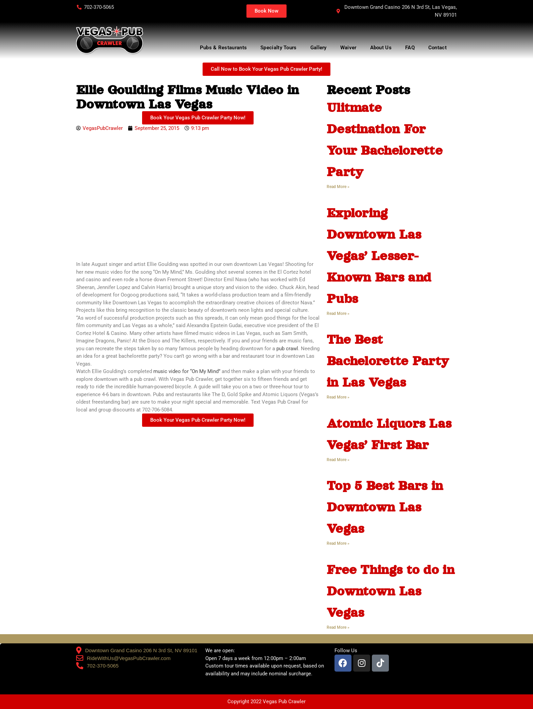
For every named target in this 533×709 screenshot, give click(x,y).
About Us (381, 48)
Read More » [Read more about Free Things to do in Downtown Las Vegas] (338, 627)
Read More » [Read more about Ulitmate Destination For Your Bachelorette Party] (338, 186)
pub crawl (287, 348)
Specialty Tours (278, 48)
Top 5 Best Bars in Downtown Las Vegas (385, 507)
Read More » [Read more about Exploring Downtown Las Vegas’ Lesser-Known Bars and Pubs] (338, 313)
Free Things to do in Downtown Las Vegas (390, 591)
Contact (439, 47)
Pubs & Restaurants (223, 48)
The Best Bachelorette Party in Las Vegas (388, 360)
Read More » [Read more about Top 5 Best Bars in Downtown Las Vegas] (338, 543)
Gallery (318, 48)
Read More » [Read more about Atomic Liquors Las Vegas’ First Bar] (338, 459)
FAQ (410, 48)
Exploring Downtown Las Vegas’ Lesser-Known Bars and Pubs (379, 256)
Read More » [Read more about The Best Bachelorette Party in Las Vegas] (338, 397)
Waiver (348, 48)
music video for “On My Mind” (186, 371)
